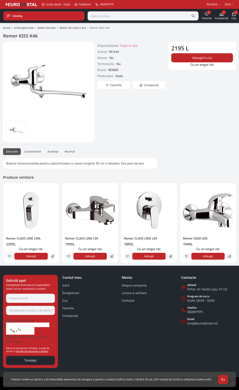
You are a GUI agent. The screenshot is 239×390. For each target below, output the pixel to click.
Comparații (70, 316)
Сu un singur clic (202, 65)
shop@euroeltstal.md (202, 323)
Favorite (68, 308)
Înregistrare (70, 293)
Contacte (128, 300)
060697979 (195, 312)
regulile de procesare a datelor (32, 351)
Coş (65, 300)
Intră (65, 285)
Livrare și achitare (134, 293)
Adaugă (31, 256)
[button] (8, 224)
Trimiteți (31, 360)
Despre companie (134, 285)
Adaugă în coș (202, 58)
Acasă (6, 28)
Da (223, 379)
